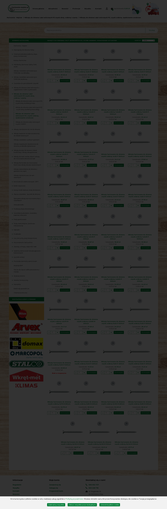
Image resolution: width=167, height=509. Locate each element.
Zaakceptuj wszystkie (56, 505)
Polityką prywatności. (75, 499)
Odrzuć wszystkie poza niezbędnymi (82, 505)
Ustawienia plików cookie (109, 505)
